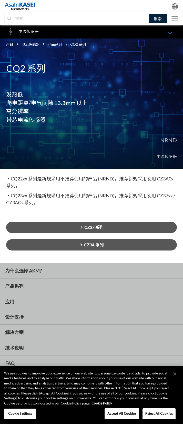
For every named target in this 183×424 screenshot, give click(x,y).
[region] (91, 395)
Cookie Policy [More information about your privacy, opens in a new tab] (101, 403)
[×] (174, 374)
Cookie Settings (20, 413)
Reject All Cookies (159, 413)
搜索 (158, 18)
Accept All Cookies (121, 413)
